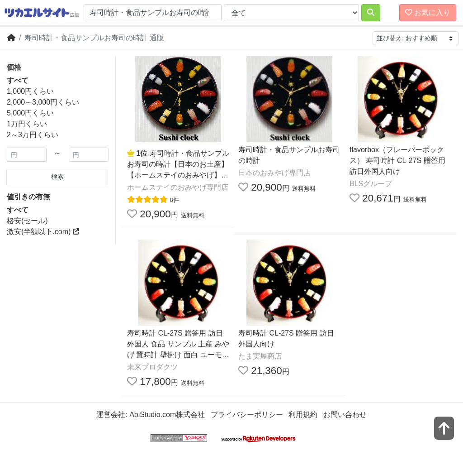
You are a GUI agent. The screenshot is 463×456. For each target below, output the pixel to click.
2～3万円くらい (32, 135)
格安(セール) (27, 221)
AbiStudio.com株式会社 (167, 414)
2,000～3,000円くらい (43, 102)
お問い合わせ (345, 414)
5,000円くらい (30, 113)
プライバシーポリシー (247, 414)
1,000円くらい (30, 91)
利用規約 (302, 414)
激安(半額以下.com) (43, 231)
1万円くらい (27, 124)
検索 (57, 176)
